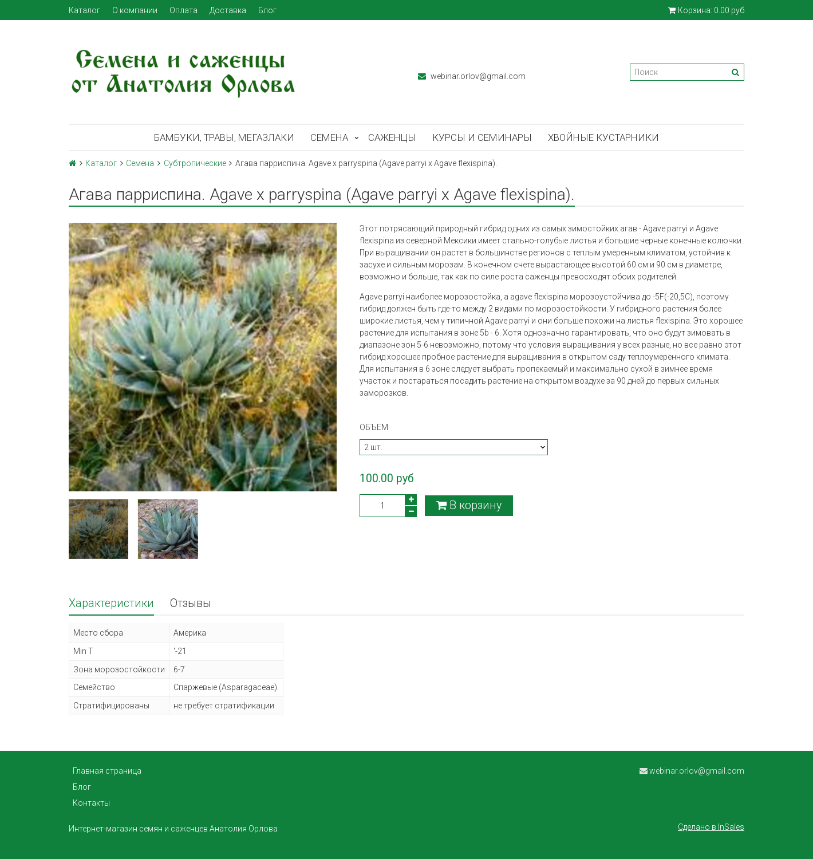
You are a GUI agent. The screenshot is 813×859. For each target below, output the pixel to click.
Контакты (91, 802)
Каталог (84, 10)
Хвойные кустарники (603, 137)
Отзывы (190, 603)
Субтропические (195, 163)
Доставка (228, 10)
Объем (374, 427)
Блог (267, 10)
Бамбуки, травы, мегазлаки (224, 137)
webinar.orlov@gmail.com (472, 76)
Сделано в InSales (711, 827)
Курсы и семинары (482, 137)
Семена (329, 137)
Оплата (183, 10)
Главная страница (107, 770)
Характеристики (111, 603)
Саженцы (392, 137)
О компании (134, 10)
